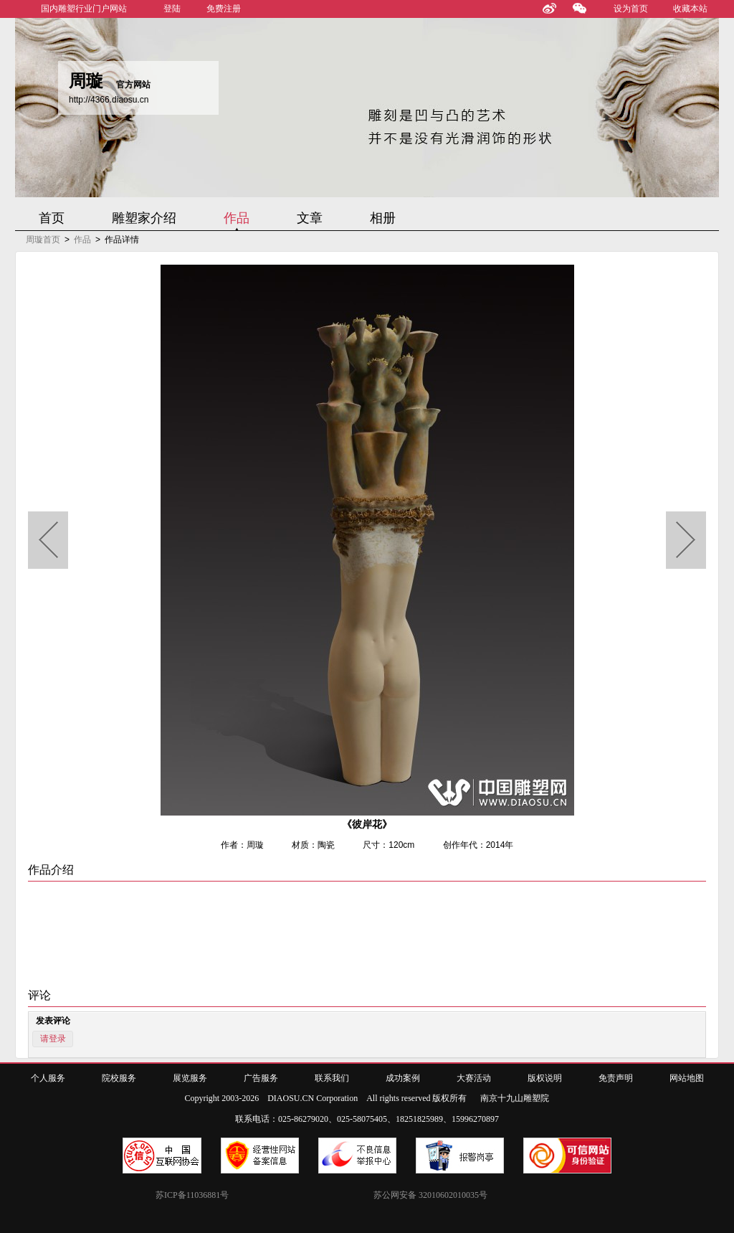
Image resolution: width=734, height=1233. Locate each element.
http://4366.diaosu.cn (108, 100)
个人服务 (48, 1078)
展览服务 (190, 1078)
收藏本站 (690, 9)
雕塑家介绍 (144, 218)
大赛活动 (474, 1078)
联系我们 (332, 1078)
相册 (383, 218)
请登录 (53, 1039)
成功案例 (403, 1078)
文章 (310, 218)
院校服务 (119, 1078)
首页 (52, 218)
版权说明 (545, 1078)
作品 (236, 218)
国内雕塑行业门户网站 (84, 9)
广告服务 (261, 1078)
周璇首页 (43, 240)
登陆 (172, 9)
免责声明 (616, 1078)
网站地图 (686, 1078)
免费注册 (223, 9)
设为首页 (631, 9)
